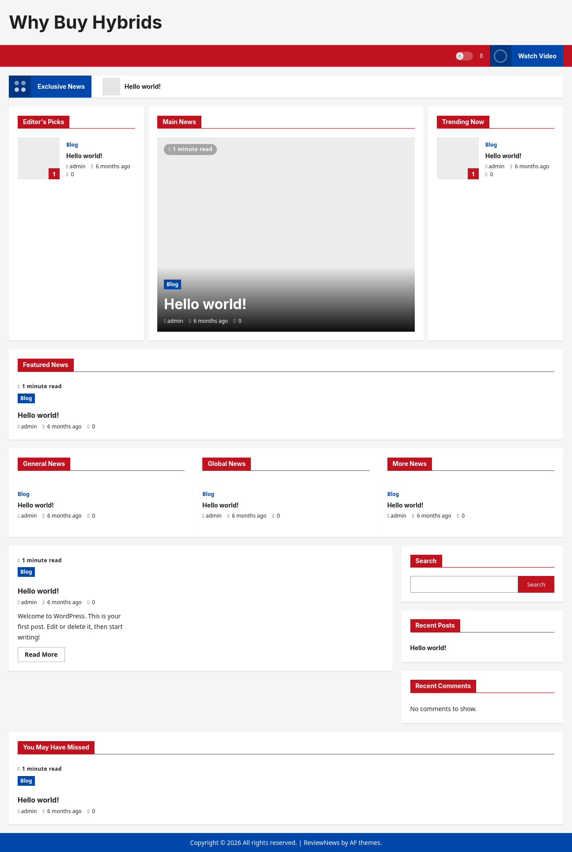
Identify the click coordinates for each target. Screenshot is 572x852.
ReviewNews (321, 842)
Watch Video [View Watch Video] (523, 56)
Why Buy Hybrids (85, 22)
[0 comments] (70, 174)
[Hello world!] (286, 234)
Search (426, 560)
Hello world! (131, 86)
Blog (72, 144)
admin (78, 166)
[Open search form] (481, 55)
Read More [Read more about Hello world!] (45, 656)
